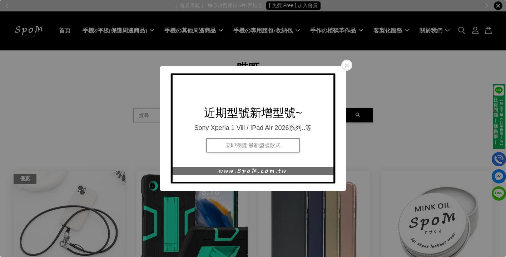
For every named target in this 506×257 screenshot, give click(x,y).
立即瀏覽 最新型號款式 (253, 145)
